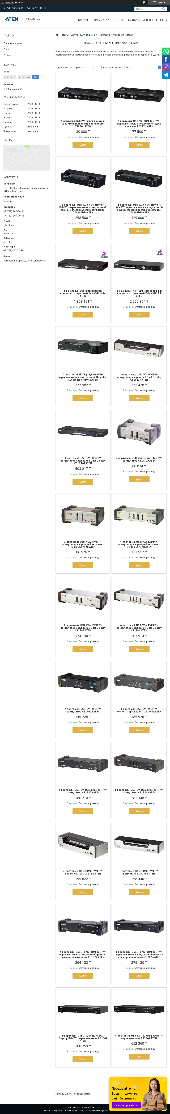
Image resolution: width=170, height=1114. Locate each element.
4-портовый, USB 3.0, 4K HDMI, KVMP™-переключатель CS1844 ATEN (139, 1036)
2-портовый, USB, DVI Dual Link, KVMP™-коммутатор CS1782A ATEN (83, 791)
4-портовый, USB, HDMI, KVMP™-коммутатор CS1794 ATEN (139, 872)
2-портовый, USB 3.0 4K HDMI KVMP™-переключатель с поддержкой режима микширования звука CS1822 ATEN (83, 954)
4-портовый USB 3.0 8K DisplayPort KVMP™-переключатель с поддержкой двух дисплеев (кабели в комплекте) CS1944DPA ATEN (139, 208)
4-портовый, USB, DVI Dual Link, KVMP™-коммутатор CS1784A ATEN (139, 791)
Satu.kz (100, 1107)
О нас (120, 19)
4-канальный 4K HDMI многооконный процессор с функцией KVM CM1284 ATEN (139, 293)
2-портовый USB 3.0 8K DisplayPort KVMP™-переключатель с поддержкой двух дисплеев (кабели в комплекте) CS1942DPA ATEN (83, 208)
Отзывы (7, 55)
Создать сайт (7, 2)
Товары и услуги (101, 19)
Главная (83, 19)
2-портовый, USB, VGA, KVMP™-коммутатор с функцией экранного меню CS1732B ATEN (83, 544)
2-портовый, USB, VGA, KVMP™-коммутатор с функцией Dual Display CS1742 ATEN (83, 628)
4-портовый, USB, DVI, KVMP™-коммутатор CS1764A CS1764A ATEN (139, 710)
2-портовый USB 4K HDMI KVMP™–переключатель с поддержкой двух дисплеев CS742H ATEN (139, 123)
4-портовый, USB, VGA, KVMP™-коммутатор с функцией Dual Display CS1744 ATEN (139, 628)
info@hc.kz (9, 225)
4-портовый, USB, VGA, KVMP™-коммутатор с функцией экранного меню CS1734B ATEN (139, 544)
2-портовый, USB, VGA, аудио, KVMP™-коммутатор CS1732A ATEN (139, 459)
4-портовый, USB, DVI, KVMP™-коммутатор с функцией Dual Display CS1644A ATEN (83, 460)
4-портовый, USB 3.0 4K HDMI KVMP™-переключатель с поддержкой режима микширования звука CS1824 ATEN (139, 954)
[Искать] (163, 9)
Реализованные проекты (142, 19)
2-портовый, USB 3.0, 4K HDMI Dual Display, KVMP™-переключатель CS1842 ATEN (83, 1038)
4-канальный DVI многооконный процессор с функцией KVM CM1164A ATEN (83, 293)
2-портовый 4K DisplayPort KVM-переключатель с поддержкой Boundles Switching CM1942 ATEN (82, 377)
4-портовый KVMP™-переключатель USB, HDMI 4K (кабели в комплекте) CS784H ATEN (83, 123)
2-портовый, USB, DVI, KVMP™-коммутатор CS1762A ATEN (83, 710)
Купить (82, 144)
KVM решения (87, 35)
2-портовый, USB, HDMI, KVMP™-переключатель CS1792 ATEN (83, 872)
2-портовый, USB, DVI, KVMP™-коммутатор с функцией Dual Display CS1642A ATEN (139, 377)
